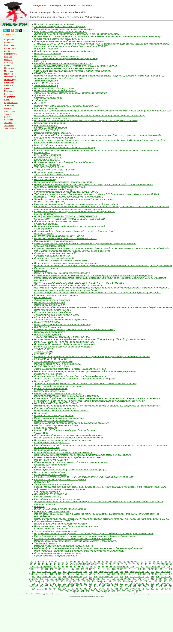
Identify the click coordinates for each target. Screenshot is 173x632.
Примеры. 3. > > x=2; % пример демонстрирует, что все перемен (68, 197)
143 (65, 571)
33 (146, 562)
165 (36, 574)
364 (98, 591)
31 (138, 562)
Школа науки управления (47, 165)
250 (47, 581)
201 (80, 576)
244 (160, 579)
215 (152, 576)
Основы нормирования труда (49, 177)
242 (150, 579)
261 (104, 581)
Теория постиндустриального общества (55, 531)
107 (163, 566)
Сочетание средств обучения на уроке (54, 88)
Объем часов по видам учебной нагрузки (55, 189)
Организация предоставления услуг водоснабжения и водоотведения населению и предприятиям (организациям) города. (97, 292)
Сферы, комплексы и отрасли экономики (55, 556)
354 (158, 589)
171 (67, 574)
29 (130, 562)
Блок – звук (40, 61)
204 (95, 576)
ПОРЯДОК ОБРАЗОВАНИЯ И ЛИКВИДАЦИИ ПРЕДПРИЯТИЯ (65, 216)
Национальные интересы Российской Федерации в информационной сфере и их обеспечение (82, 455)
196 (54, 576)
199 (70, 576)
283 (75, 584)
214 (147, 576)
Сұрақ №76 (40, 103)
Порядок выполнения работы (49, 332)
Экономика (9, 125)
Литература (9, 62)
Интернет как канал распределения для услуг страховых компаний (69, 226)
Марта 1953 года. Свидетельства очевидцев (58, 393)
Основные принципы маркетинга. (51, 442)
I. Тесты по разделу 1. (45, 214)
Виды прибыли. (42, 152)
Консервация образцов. (46, 224)
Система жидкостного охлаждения (52, 312)
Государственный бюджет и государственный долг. (61, 410)
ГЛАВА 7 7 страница (45, 73)
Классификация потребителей (50, 465)
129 (134, 569)
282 (70, 584)
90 (87, 566)
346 (116, 589)
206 (106, 576)
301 (168, 584)
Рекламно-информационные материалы (55, 408)
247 (32, 581)
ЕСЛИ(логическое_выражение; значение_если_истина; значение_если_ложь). (74, 329)
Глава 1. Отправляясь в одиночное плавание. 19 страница (64, 147)
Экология (8, 123)
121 (93, 569)
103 (143, 566)
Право (7, 88)
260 (99, 581)
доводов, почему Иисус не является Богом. (56, 425)
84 (63, 566)
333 (49, 589)
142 (59, 571)
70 (150, 564)
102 (137, 566)
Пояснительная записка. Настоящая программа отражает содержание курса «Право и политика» (85, 120)
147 (85, 571)
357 (61, 591)
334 (54, 589)
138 (39, 571)
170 (62, 574)
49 (67, 564)
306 (52, 586)
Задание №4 (40, 100)
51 (74, 564)
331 (39, 589)
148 (90, 571)
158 (142, 571)
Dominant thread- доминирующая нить (53, 415)
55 (90, 564)
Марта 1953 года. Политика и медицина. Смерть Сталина (65, 430)
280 (59, 584)
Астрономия (9, 39)
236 (119, 579)
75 (169, 564)
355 (163, 589)
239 (134, 579)
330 (33, 589)
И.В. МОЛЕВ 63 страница (47, 334)
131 (145, 569)
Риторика (8, 94)
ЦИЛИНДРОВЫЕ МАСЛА (47, 322)
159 (147, 571)
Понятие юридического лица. (49, 172)
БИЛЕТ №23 (40, 270)
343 (101, 589)
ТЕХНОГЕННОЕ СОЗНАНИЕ (49, 167)
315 (98, 586)
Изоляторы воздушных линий (49, 302)
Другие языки (10, 48)
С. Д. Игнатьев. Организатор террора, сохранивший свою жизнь (68, 435)
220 (36, 579)
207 (111, 576)
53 (82, 564)
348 (127, 589)
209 (121, 576)
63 (122, 564)
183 (129, 574)
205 (101, 576)
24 (110, 562)
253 (63, 581)
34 (150, 562)
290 (111, 584)
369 (123, 591)
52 (78, 564)
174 (83, 574)
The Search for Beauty (45, 543)
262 (109, 581)
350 (137, 589)
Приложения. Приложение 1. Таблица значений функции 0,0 (64, 344)
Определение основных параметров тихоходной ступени (64, 51)
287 (95, 584)
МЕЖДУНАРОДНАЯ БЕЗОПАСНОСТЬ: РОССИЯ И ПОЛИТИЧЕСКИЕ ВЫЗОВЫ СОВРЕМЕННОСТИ (84, 477)
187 (150, 574)
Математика (9, 68)
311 (77, 586)
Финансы (8, 114)
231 (93, 579)
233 (103, 579)
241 (145, 579)
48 (63, 564)
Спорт (7, 100)
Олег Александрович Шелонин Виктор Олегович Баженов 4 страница (70, 376)
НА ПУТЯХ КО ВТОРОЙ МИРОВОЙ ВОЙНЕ (56, 403)
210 (127, 576)
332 (44, 589)
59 (106, 564)
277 (44, 584)
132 (150, 569)
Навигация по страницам (47, 53)
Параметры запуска (44, 179)
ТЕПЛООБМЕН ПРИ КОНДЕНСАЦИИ (53, 361)
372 (139, 591)
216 (158, 576)
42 (39, 564)
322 (134, 586)
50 (71, 564)
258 (88, 581)
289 (106, 584)
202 (85, 576)
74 (165, 564)
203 (90, 576)
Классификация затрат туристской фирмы (57, 499)
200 (75, 576)
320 (124, 586)
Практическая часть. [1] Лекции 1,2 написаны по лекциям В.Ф (66, 106)
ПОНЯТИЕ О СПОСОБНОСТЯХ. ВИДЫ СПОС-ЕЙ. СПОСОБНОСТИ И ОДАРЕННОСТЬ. (78, 283)
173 (77, 574)
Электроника (10, 128)
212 (137, 576)
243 (155, 579)
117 (72, 569)
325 (150, 586)
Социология (9, 97)
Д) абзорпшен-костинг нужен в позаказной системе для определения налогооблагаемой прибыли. (85, 383)
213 (142, 576)
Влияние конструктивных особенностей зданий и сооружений (66, 396)
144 (70, 571)
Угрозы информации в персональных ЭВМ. (56, 315)
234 (108, 579)
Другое (7, 51)
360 (77, 591)
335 (59, 589)
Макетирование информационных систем (56, 295)
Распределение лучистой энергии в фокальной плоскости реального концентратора (78, 551)
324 (145, 586)
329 (170, 586)
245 (165, 579)
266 (130, 581)
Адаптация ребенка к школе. (49, 317)
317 (108, 586)
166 (41, 574)
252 (57, 581)
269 (145, 581)
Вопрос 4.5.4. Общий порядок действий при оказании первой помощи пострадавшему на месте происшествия (92, 356)
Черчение (8, 120)
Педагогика (9, 82)
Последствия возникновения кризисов (53, 420)
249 (42, 581)
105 (153, 566)
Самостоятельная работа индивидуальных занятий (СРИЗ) (65, 192)
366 (108, 591)
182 (124, 574)
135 (165, 569)
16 (79, 562)
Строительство (10, 102)
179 (108, 574)
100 (127, 566)
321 (129, 586)
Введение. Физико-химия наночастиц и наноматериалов (63, 546)
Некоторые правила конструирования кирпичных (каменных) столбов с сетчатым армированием (85, 371)
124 (108, 569)
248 (37, 581)
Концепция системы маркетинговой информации (60, 479)
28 (126, 562)
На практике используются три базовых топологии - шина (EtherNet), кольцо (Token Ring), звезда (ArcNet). (89, 339)
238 (129, 579)
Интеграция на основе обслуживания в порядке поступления (66, 263)
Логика (7, 65)
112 (46, 569)
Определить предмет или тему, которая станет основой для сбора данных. (74, 211)
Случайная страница (89, 596)
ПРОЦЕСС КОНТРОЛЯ (46, 130)
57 (98, 564)
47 (59, 564)
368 (118, 591)
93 (99, 566)
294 (132, 584)
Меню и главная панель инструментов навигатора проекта (65, 58)
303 (36, 586)
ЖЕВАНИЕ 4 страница (46, 85)
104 (148, 566)
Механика (8, 74)
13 (67, 562)
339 (80, 589)
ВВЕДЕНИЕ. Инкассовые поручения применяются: (60, 31)
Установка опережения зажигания (52, 300)
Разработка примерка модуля (49, 305)
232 (98, 579)
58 (102, 564)
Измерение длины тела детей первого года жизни (60, 524)
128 (129, 569)
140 (49, 571)
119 (83, 569)
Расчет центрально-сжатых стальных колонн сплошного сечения (68, 438)
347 (121, 589)
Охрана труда (10, 80)
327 (160, 586)
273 (166, 581)
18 (87, 562)
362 (87, 591)
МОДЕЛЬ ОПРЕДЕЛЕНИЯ (47, 49)
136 (170, 569)
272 (160, 581)
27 (122, 562)
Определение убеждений (47, 492)
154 (121, 571)
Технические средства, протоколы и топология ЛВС (61, 337)
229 (83, 579)
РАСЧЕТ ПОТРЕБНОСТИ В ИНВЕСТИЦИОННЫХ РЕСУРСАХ (65, 238)
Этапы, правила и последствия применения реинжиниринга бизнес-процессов (74, 379)
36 (158, 562)
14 (71, 562)
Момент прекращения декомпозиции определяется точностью (67, 457)
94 (103, 566)
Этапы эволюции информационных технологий (59, 418)
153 (116, 571)
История (8, 57)
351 (142, 589)
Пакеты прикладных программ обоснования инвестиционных (66, 526)
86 (71, 566)
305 (46, 586)
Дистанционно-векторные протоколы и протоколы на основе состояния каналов (76, 34)
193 (39, 576)
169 (57, 574)
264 (119, 581)
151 (106, 571)
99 (122, 566)
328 (165, 586)
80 (47, 566)
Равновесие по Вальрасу (46, 268)
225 (62, 579)
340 (85, 589)
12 (63, 562)
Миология (39, 506)
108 (168, 566)
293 (127, 584)
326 (155, 586)
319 (119, 586)
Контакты (100, 596)
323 (139, 586)
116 (67, 569)
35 (154, 562)
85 (67, 566)
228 (77, 579)
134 (160, 569)
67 (138, 564)
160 (152, 571)
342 (95, 589)
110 (36, 569)
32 (142, 562)
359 (72, 591)
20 (95, 562)
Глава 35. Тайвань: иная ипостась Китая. (55, 145)
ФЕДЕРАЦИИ (41, 433)
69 (146, 564)
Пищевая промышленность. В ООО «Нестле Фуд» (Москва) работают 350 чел (75, 66)
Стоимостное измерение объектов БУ (54, 258)
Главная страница (75, 596)
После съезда (41, 413)
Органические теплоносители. (50, 123)
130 (139, 569)
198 (65, 576)
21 (99, 562)
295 (137, 584)
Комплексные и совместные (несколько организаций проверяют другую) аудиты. (76, 204)
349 (132, 589)
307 (57, 586)
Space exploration (43, 229)
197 (59, 576)
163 (168, 571)
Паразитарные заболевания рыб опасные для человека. (63, 440)
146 (80, 571)
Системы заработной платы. (50, 391)
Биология (8, 42)
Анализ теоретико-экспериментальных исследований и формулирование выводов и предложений (85, 243)
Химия (7, 117)
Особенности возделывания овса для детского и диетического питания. (72, 71)
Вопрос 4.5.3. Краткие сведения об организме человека (63, 347)
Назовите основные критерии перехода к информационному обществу (71, 423)
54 (86, 564)
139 (44, 571)
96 (110, 566)
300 (163, 584)
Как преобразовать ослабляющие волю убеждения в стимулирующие (70, 470)
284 (80, 584)
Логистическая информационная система (56, 221)
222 (46, 579)
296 (142, 584)
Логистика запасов (44, 467)
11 (59, 562)
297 (147, 584)
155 (127, 571)
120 (88, 569)
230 (88, 579)
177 (98, 574)
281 (65, 584)
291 (116, 584)
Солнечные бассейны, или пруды (51, 529)
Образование (10, 77)
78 (39, 566)
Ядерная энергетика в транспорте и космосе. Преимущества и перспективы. (75, 541)
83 (59, 566)
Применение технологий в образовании (54, 90)
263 (114, 581)
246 (170, 579)
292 (121, 584)
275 (33, 584)
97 (114, 566)
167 (46, 574)
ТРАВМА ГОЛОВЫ (43, 351)
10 (55, 562)
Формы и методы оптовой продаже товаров (57, 386)
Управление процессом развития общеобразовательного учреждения (70, 93)
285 (85, 584)
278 (49, 584)
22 (103, 562)
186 (145, 574)
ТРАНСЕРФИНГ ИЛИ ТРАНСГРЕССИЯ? (54, 170)
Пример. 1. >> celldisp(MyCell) (49, 202)
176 (93, 574)
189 (160, 574)
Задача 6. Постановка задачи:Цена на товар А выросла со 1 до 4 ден (70, 369)
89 (83, 566)
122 (98, 569)
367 (113, 591)
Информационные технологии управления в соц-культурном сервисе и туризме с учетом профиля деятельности (93, 533)
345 (111, 589)
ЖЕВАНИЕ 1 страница (46, 80)
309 (67, 586)
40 (31, 564)
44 (47, 564)
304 (41, 586)
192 (33, 576)
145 (75, 571)
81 (51, 566)
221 (41, 579)
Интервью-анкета (44, 233)
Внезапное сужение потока (48, 374)
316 (103, 586)
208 (116, 576)
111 (41, 569)
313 (88, 586)
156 (132, 571)
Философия (9, 111)
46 (55, 564)
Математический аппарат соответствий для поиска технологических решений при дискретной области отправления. (97, 406)
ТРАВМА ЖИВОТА (43, 349)
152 (111, 571)
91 (91, 566)
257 (83, 581)
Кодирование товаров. (46, 428)
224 (57, 579)
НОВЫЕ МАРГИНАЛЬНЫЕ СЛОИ (51, 366)
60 (110, 564)
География (9, 45)
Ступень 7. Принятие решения (50, 128)
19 (91, 562)
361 (82, 591)
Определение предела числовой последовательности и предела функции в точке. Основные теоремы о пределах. (93, 275)
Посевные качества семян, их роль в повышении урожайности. (67, 68)
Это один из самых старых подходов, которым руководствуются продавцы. (74, 199)
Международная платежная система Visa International (62, 324)
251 (52, 581)
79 (43, 566)
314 (93, 586)
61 (114, 564)
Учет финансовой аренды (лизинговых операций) (59, 26)
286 (90, 584)
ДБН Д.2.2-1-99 (42, 482)
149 (95, 571)
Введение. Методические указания (52, 133)
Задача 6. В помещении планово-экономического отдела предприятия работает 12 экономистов (85, 536)
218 (168, 576)
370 (129, 591)
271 (155, 581)
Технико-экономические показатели (52, 484)
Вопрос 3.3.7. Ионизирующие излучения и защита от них (63, 342)
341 (90, 589)
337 (70, 589)
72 (158, 564)
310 (72, 586)
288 (101, 584)
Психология (9, 91)
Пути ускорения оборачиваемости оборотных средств (63, 182)
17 (83, 562)
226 (67, 579)
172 (72, 574)
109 (31, 569)
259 (94, 581)
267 (135, 581)
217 (163, 576)
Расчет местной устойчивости (51, 460)
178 (103, 574)
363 (92, 591)
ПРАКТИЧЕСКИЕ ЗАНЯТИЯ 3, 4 (50, 494)
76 (31, 566)
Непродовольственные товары (50, 450)
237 (124, 579)
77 (35, 566)
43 (43, 564)
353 (152, 589)
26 (118, 562)
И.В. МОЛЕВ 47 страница (47, 327)
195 (49, 576)
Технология (9, 105)
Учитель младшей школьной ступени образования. (60, 320)
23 (107, 562)
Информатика (10, 54)
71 (154, 564)
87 (75, 566)
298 (152, 584)
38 (166, 562)
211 (132, 576)
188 (155, 574)
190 (165, 574)
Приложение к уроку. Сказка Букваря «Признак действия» (64, 162)
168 (52, 574)
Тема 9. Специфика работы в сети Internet (56, 174)
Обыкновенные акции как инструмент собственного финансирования (70, 462)
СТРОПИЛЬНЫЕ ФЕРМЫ (47, 497)
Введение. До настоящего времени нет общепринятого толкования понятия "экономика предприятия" (88, 548)
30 (134, 562)
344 (106, 589)
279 (54, 584)
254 (68, 581)
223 (52, 579)
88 (79, 566)
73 (161, 564)
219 (31, 579)
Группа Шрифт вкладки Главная (50, 388)
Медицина (8, 71)
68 (142, 564)
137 (33, 571)
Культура (8, 59)
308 (62, 586)
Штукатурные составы (46, 160)
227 (72, 579)
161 (158, 571)
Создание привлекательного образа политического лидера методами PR (72, 538)
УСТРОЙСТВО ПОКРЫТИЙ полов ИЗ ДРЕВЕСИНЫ (60, 261)
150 (101, 571)
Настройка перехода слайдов (49, 472)
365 (103, 591)
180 (114, 574)
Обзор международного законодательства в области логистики (68, 285)
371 (134, 591)
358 (67, 591)
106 (158, 566)
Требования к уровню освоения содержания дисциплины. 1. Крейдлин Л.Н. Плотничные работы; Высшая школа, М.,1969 (96, 194)
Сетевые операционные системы (52, 256)
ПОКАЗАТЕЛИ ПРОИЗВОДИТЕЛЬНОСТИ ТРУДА (59, 236)
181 (119, 574)
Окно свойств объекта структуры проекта (57, 56)
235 (114, 579)
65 (130, 564)
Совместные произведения (48, 98)
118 (77, 569)
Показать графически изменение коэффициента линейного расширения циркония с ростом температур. (89, 115)
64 (126, 564)
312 (83, 586)
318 (114, 586)
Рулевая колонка (42, 297)
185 (139, 574)
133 (155, 569)
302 (31, 586)
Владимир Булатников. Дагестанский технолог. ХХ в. (62, 273)
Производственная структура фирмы (54, 24)
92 (95, 566)
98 (118, 566)
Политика (8, 85)
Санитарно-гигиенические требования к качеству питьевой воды (68, 41)
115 (62, 569)
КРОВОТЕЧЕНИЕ (43, 354)
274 (171, 581)
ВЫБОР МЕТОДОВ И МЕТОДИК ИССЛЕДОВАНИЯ (60, 509)
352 (147, 589)
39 (170, 562)
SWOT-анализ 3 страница (47, 155)
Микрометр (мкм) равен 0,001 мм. (51, 511)
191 (170, 574)
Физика (7, 108)
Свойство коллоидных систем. (50, 474)
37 (162, 562)
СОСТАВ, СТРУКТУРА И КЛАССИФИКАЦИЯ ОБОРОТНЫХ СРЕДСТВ (69, 219)
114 (57, 569)
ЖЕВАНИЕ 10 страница (46, 83)
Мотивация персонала (46, 108)
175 (88, 574)
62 (118, 564)
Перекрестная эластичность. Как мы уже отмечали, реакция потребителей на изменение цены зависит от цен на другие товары (103, 265)
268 (140, 581)
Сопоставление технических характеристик (57, 553)
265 (125, 581)
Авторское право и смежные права (52, 118)
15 (75, 562)
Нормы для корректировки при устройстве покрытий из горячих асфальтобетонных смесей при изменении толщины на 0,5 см (101, 519)
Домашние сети (42, 95)
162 (163, 571)
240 (139, 579)
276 (39, 584)
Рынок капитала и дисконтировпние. (53, 241)
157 (137, 571)
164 (31, 574)
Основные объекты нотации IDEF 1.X (54, 521)
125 (114, 569)
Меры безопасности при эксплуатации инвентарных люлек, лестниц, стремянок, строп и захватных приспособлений (96, 150)
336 (65, 589)
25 (114, 562)
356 (168, 589)
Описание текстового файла (49, 246)
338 (75, 589)
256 (78, 581)
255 (73, 581)
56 (94, 564)
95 (107, 566)
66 (134, 564)
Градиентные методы (46, 125)
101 (132, 566)
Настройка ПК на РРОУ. (46, 381)
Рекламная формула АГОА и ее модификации (57, 364)
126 (119, 569)
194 (44, 576)
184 (134, 574)
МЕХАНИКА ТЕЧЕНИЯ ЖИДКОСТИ (52, 359)
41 (35, 564)
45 (51, 564)
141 (54, 571)
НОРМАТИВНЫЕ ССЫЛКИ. (48, 157)
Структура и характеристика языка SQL (56, 253)
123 (103, 569)
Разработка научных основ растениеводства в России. (63, 63)
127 (124, 569)
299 (158, 584)
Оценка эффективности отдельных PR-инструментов (63, 452)
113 (52, 569)
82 (55, 566)
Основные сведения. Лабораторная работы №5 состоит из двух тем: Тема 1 (74, 231)
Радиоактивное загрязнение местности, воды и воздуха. (64, 29)
